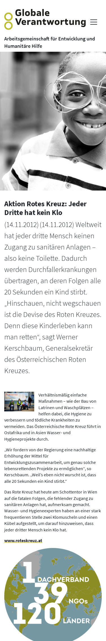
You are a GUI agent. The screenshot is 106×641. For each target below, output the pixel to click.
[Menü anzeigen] (94, 22)
